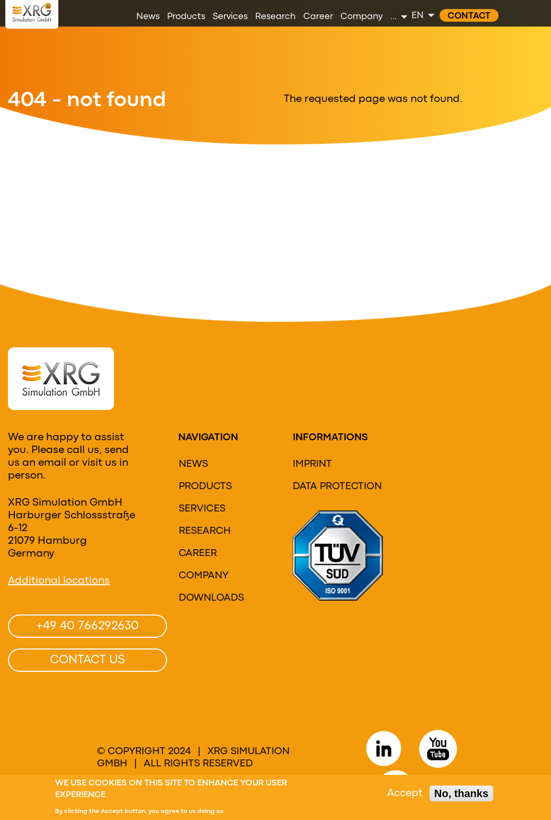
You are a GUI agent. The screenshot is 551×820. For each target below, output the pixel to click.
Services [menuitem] (230, 17)
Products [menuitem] (186, 17)
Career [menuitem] (318, 17)
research (205, 531)
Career (198, 553)
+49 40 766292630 (87, 626)
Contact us (87, 660)
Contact (469, 16)
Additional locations (59, 580)
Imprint (312, 464)
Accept (405, 794)
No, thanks (461, 794)
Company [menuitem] (361, 17)
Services (202, 509)
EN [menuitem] (418, 16)
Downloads (211, 598)
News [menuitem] (148, 17)
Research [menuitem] (275, 17)
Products (205, 486)
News (193, 464)
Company (204, 575)
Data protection (337, 486)
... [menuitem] (393, 17)
